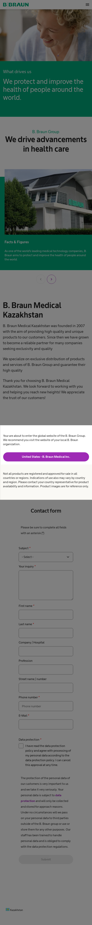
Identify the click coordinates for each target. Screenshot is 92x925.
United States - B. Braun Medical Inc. (46, 456)
